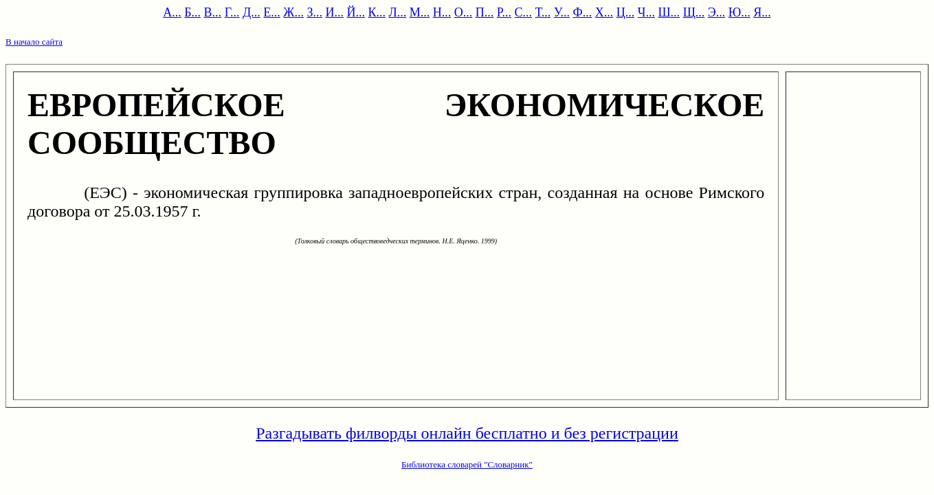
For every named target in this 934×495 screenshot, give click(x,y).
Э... (716, 12)
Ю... (739, 12)
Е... (271, 12)
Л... (397, 12)
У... (562, 12)
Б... (192, 12)
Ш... (669, 12)
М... (420, 12)
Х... (604, 12)
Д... (251, 12)
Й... (355, 12)
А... (172, 12)
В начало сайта (34, 41)
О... (463, 12)
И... (334, 12)
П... (485, 12)
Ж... (293, 12)
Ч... (646, 12)
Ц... (625, 12)
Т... (543, 12)
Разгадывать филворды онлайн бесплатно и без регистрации (467, 433)
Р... (504, 12)
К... (377, 12)
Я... (762, 12)
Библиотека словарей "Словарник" (467, 464)
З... (314, 12)
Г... (232, 12)
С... (523, 12)
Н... (442, 12)
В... (213, 12)
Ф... (582, 12)
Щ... (694, 12)
